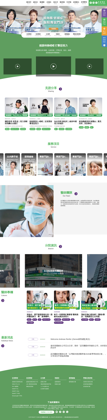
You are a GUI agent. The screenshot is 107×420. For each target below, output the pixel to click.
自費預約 (104, 13)
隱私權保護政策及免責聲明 (71, 417)
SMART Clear (15, 391)
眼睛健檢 (67, 35)
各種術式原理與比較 (17, 381)
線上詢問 (104, 31)
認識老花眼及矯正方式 (32, 381)
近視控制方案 (86, 386)
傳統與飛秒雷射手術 (46, 384)
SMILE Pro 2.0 (16, 384)
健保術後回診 (104, 40)
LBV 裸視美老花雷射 (31, 384)
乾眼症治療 (58, 384)
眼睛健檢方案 (72, 381)
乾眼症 (57, 35)
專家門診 (104, 22)
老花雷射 (38, 35)
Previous (2, 164)
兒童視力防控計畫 (88, 381)
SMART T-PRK (16, 393)
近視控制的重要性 (88, 384)
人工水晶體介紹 (45, 386)
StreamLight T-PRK (17, 395)
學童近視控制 (77, 35)
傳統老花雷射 (29, 386)
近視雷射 (29, 35)
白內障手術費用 (45, 388)
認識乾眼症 (58, 381)
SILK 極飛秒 (15, 386)
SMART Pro (15, 388)
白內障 (48, 35)
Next (105, 164)
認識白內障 (43, 381)
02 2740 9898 (101, 3)
